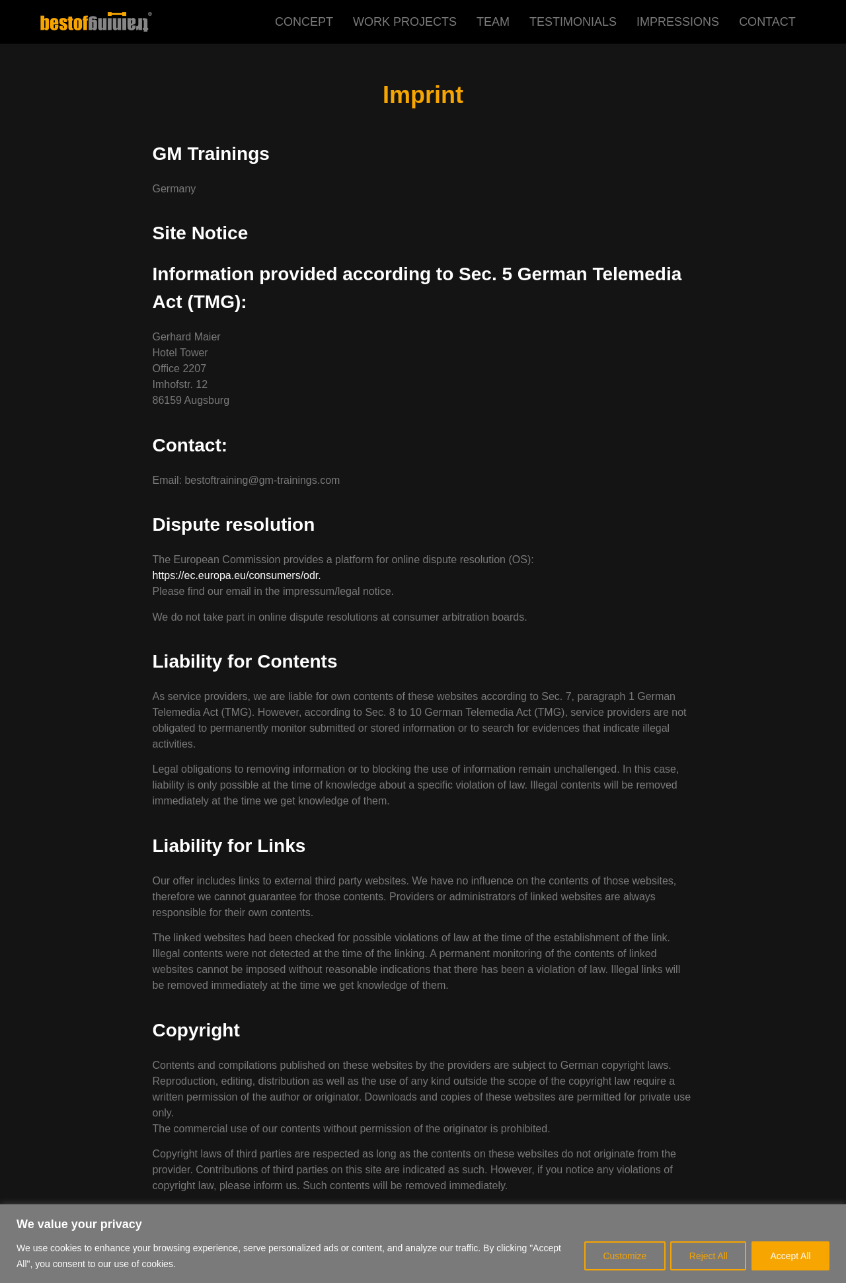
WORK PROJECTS (405, 21)
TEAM (493, 21)
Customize (622, 1256)
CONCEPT (304, 21)
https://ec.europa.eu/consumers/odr (236, 575)
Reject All (706, 1256)
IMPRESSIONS (677, 21)
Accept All (790, 1256)
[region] (423, 1243)
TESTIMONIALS (573, 21)
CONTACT (767, 21)
